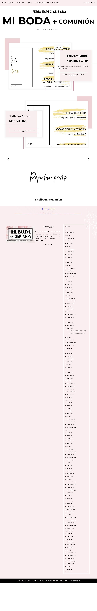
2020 (67, 354)
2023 (68, 299)
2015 (68, 480)
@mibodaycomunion (48, 243)
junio (69, 288)
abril (69, 294)
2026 (67, 264)
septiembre (71, 307)
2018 (68, 398)
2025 (67, 269)
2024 (68, 280)
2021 (67, 345)
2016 (68, 450)
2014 (68, 513)
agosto (70, 310)
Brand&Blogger (61, 609)
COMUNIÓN (21, 2)
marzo (70, 324)
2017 (68, 415)
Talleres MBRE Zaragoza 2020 (83, 65)
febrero (70, 266)
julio (69, 313)
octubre (70, 272)
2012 (68, 584)
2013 (68, 548)
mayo (69, 274)
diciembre (71, 332)
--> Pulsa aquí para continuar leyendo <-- (80, 82)
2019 (68, 371)
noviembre (71, 283)
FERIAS (30, 2)
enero (70, 277)
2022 (67, 329)
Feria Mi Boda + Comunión (30, 609)
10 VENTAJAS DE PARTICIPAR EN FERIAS (47, 2)
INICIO (4, 2)
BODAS (11, 2)
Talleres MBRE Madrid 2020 (13, 139)
